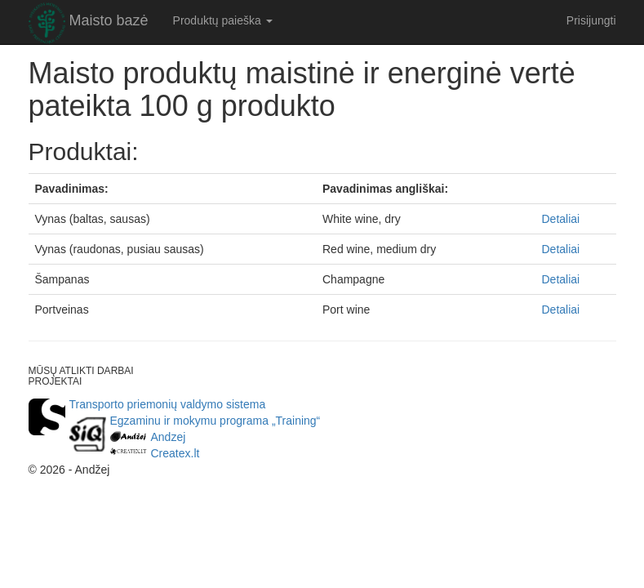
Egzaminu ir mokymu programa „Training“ (215, 420)
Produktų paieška (223, 20)
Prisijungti (591, 20)
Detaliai (561, 218)
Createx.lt (175, 453)
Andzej (168, 436)
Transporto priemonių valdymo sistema (167, 404)
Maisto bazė (109, 20)
